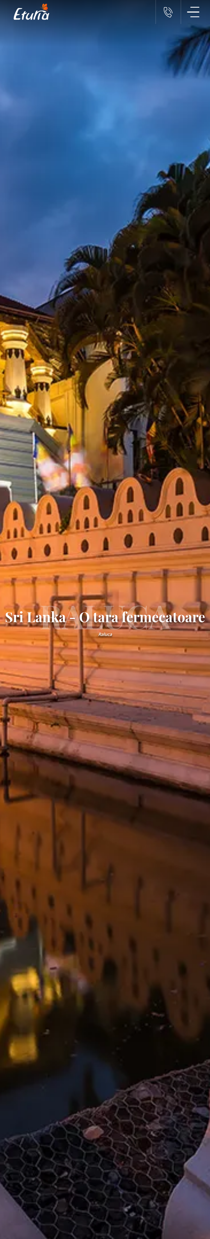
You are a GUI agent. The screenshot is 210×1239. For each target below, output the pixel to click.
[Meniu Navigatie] (193, 12)
